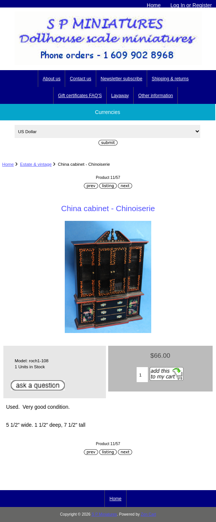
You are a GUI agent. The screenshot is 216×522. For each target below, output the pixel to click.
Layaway (120, 95)
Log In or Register (191, 5)
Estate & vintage (35, 164)
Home (154, 5)
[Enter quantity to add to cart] (142, 374)
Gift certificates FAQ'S (80, 95)
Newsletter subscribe (121, 78)
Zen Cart (148, 514)
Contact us (80, 78)
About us (51, 78)
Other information (155, 95)
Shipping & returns (170, 78)
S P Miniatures (104, 514)
